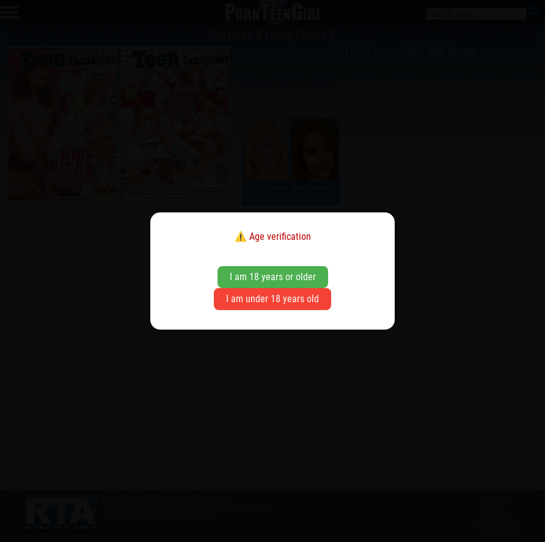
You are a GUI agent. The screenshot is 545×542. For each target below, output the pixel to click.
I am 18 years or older (273, 277)
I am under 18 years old (272, 299)
